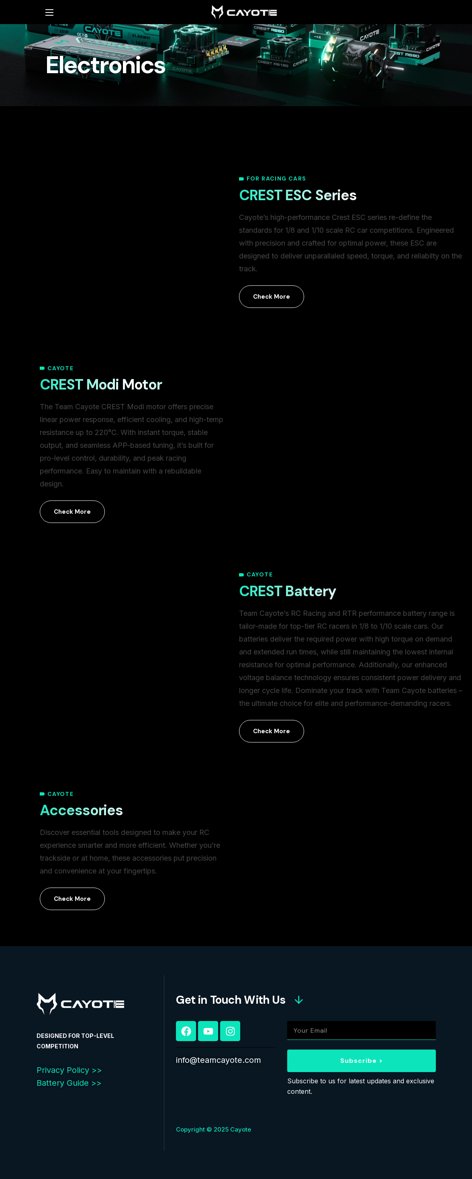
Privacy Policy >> (69, 1070)
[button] (271, 296)
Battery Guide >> (69, 1083)
